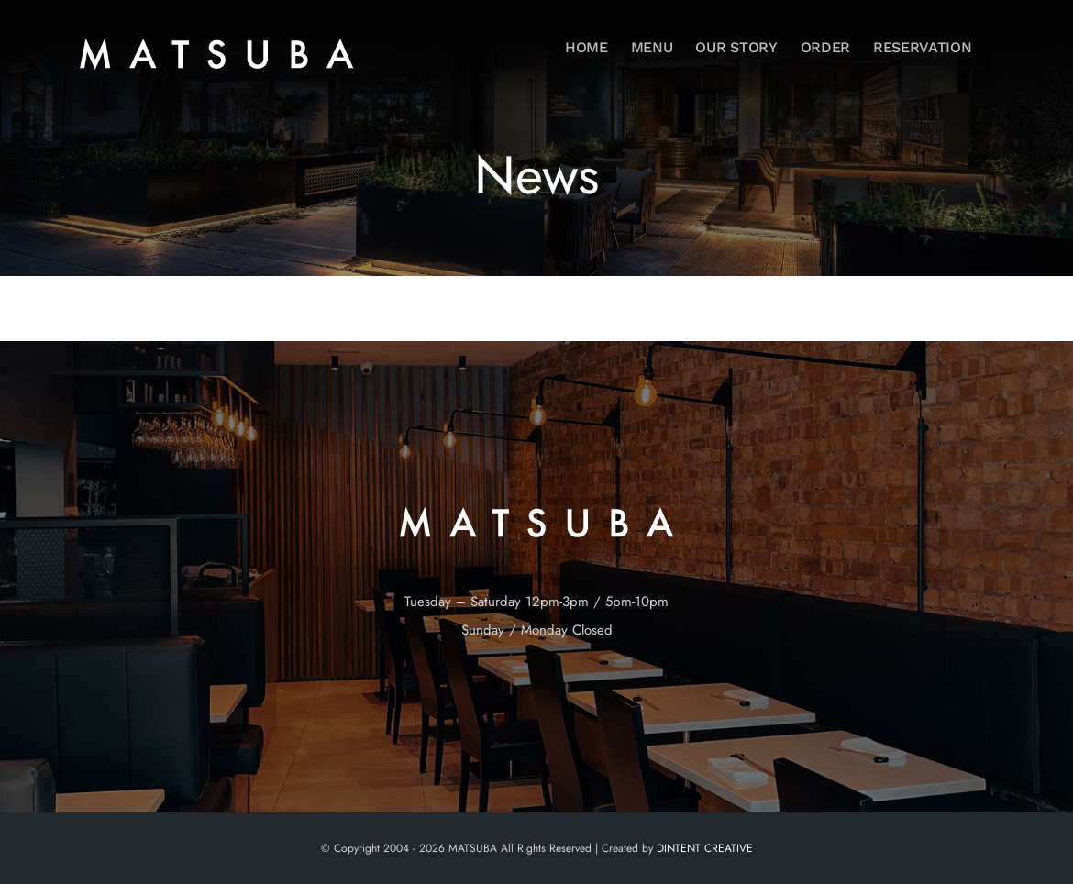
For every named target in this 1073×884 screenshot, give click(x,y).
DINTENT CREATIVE (705, 848)
